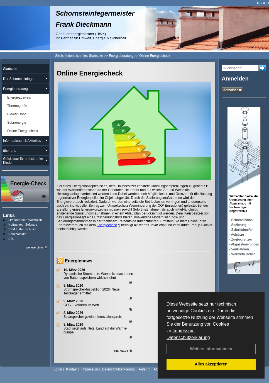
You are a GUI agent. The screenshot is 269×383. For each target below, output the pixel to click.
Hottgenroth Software (22, 224)
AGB (157, 369)
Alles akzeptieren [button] (211, 364)
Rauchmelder (17, 234)
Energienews (78, 260)
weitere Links (36, 247)
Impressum (183, 330)
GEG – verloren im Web (81, 305)
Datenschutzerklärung (188, 337)
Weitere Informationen (211, 349)
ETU (11, 238)
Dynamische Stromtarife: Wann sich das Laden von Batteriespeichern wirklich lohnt (98, 276)
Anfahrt (144, 369)
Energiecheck (107, 225)
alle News (123, 351)
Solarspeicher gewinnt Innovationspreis (92, 317)
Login (58, 369)
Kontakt (71, 369)
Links (9, 215)
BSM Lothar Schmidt (22, 229)
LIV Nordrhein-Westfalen (25, 219)
